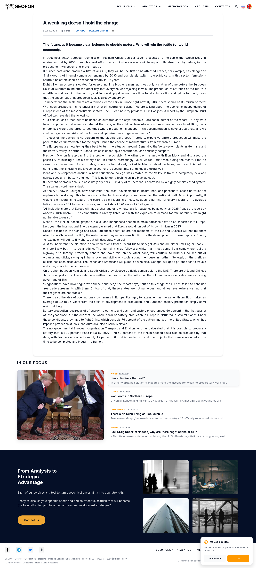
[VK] (30, 549)
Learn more (215, 558)
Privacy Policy (120, 559)
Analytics (149, 6)
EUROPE (80, 30)
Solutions (124, 6)
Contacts (222, 6)
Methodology (178, 6)
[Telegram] (19, 549)
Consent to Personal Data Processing (40, 562)
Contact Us (31, 520)
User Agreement (14, 562)
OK (238, 558)
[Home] (19, 6)
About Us (202, 6)
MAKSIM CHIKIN (98, 30)
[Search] (236, 6)
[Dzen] (7, 549)
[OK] (41, 549)
